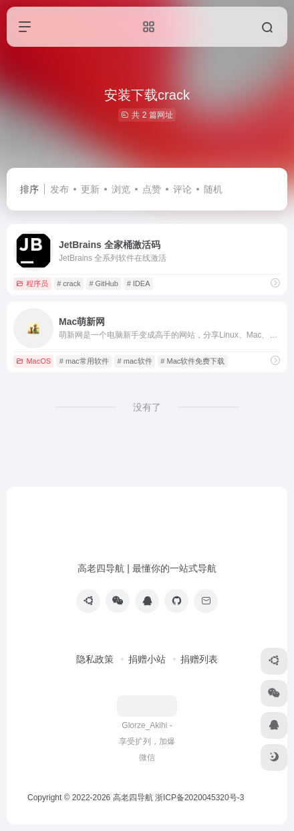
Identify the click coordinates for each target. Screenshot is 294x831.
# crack (68, 283)
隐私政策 (95, 659)
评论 (182, 189)
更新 (90, 189)
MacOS (33, 361)
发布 (59, 189)
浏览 (121, 189)
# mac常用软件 (84, 361)
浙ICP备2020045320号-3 (201, 797)
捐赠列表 (199, 659)
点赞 (151, 189)
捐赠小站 (147, 659)
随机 (213, 189)
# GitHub (103, 283)
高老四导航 (133, 797)
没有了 (147, 407)
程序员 (32, 283)
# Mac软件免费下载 (192, 361)
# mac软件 (135, 361)
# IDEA (138, 283)
